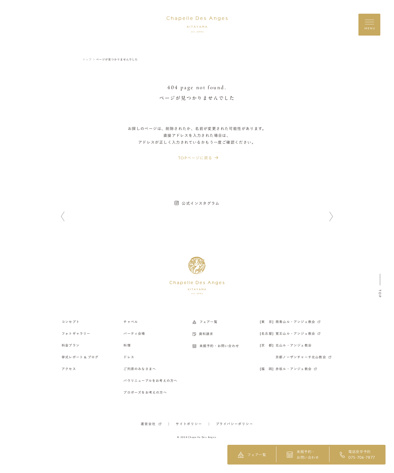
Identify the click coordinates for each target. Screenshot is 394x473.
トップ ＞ (89, 59)
